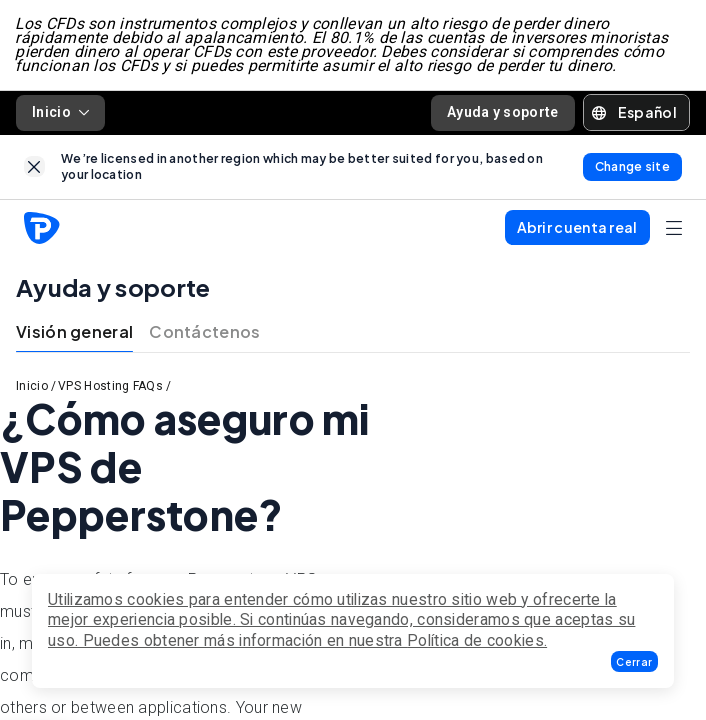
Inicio (60, 113)
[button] (634, 661)
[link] (34, 167)
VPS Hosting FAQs (110, 387)
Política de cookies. (477, 640)
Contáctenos (204, 332)
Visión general (74, 332)
